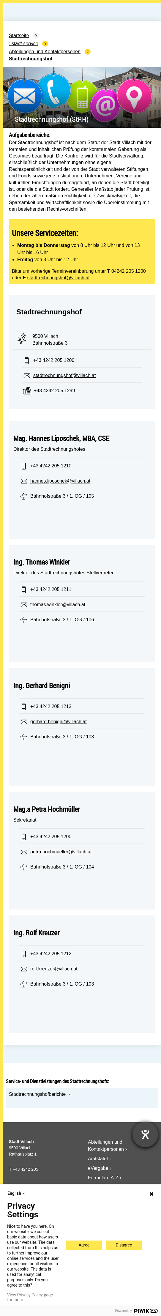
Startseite (19, 35)
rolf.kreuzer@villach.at (54, 968)
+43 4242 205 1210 (50, 466)
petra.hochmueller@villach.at (61, 852)
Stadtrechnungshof (31, 58)
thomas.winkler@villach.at (57, 604)
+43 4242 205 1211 (50, 589)
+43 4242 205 (25, 1169)
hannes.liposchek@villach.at (60, 481)
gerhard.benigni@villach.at (58, 721)
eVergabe (98, 1168)
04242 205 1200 (128, 271)
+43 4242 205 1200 (53, 360)
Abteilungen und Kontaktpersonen (44, 51)
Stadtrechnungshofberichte (37, 1094)
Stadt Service (25, 43)
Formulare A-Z (103, 1177)
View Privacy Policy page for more (30, 1297)
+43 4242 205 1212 (50, 953)
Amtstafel (98, 1158)
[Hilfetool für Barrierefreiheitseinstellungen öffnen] (145, 1134)
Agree (84, 1245)
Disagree (124, 1245)
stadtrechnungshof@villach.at (58, 277)
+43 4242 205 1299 (54, 390)
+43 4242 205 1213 (50, 706)
